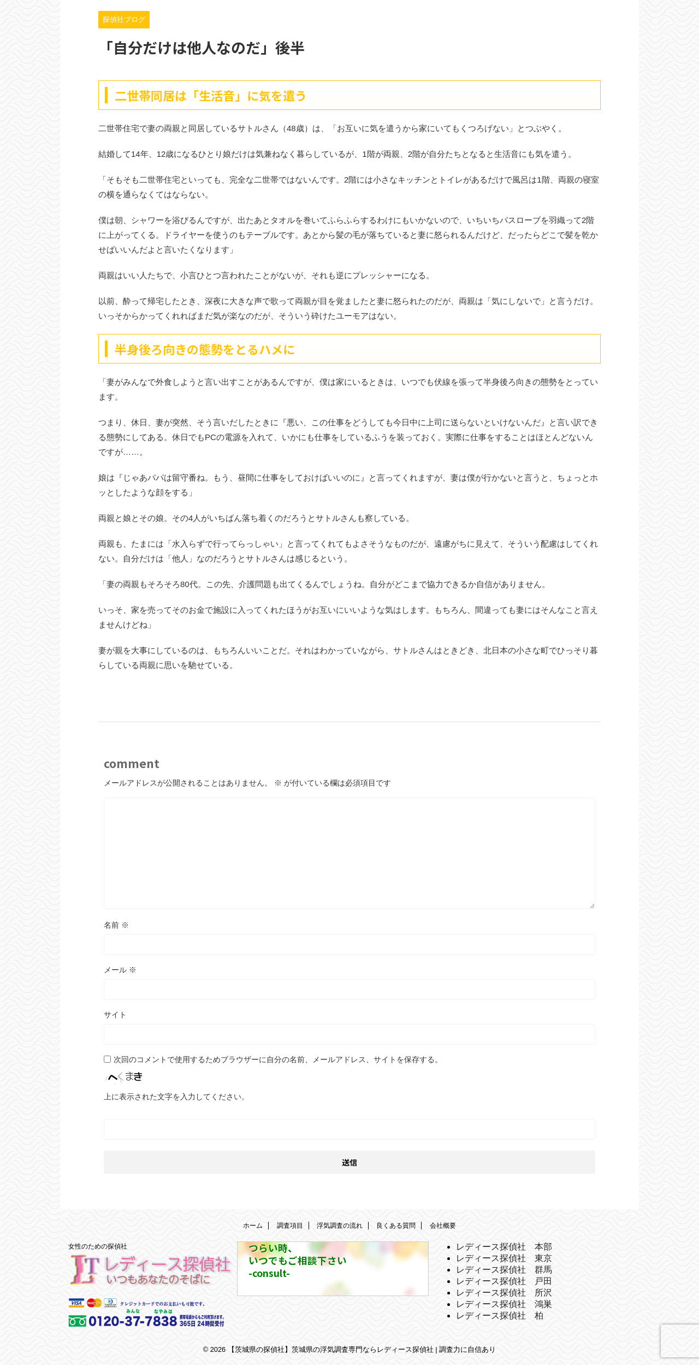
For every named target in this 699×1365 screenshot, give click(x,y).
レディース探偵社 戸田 (504, 1281)
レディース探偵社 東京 (504, 1258)
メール (120, 969)
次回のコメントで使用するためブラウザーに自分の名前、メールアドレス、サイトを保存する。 (278, 1059)
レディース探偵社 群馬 (504, 1269)
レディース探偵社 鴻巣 (504, 1304)
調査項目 (290, 1225)
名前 (116, 925)
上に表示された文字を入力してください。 (176, 1096)
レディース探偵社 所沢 (504, 1292)
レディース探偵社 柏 (499, 1315)
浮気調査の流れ (340, 1225)
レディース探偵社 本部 (504, 1246)
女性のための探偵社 (97, 1246)
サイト (115, 1014)
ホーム (253, 1225)
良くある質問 (396, 1225)
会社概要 (443, 1225)
